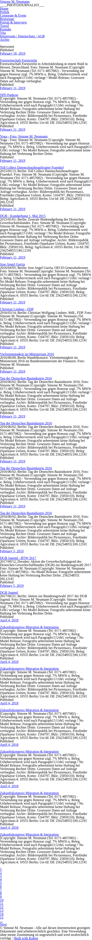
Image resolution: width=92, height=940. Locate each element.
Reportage (7, 19)
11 (1, 903)
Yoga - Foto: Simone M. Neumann (24, 136)
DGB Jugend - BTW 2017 (18, 558)
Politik (4, 12)
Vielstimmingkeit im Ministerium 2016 (27, 354)
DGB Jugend (9, 592)
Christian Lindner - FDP (17, 309)
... (1, 921)
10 (1, 900)
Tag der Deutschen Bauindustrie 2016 (26, 378)
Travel (4, 26)
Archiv (4, 39)
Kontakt (5, 29)
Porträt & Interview (13, 22)
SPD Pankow (9, 95)
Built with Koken (26, 938)
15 (1, 917)
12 (1, 907)
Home (4, 8)
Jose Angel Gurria (12, 264)
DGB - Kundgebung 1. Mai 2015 (23, 216)
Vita (3, 33)
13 (1, 910)
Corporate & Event (13, 15)
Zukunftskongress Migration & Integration (29, 627)
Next (3, 924)
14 (1, 914)
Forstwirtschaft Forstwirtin (18, 60)
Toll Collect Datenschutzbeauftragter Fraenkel (32, 167)
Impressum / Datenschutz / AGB (22, 36)
